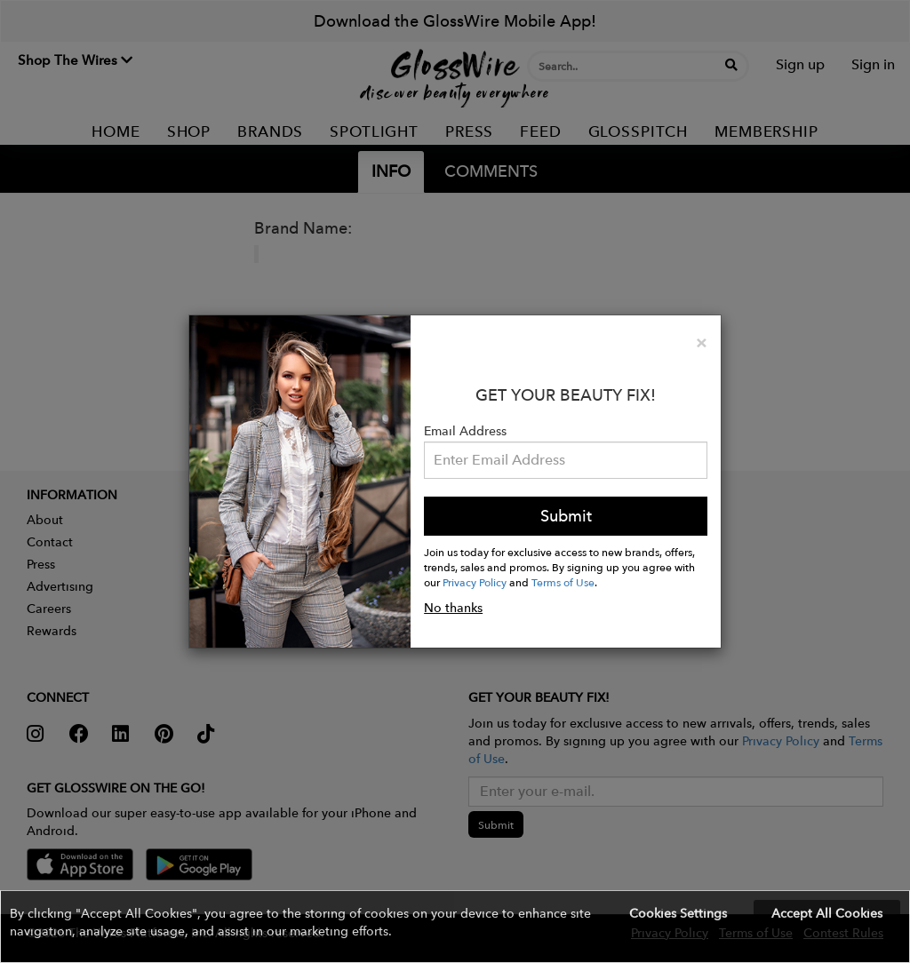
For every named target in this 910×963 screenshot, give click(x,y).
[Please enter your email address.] (565, 460)
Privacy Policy (475, 582)
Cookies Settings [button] (678, 913)
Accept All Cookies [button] (826, 913)
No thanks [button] (453, 608)
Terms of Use (563, 582)
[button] (455, 926)
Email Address (465, 431)
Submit (566, 515)
